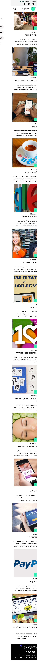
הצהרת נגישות (14, 655)
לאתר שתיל (11, 1)
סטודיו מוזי (26, 658)
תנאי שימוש (24, 655)
